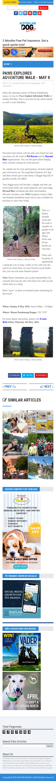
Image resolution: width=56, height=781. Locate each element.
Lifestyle (9, 77)
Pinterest (41, 375)
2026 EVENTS (10, 83)
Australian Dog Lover (27, 777)
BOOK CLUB (10, 89)
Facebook (14, 375)
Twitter (27, 375)
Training (9, 70)
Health (8, 64)
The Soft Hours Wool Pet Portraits (18, 2)
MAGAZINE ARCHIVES (13, 96)
